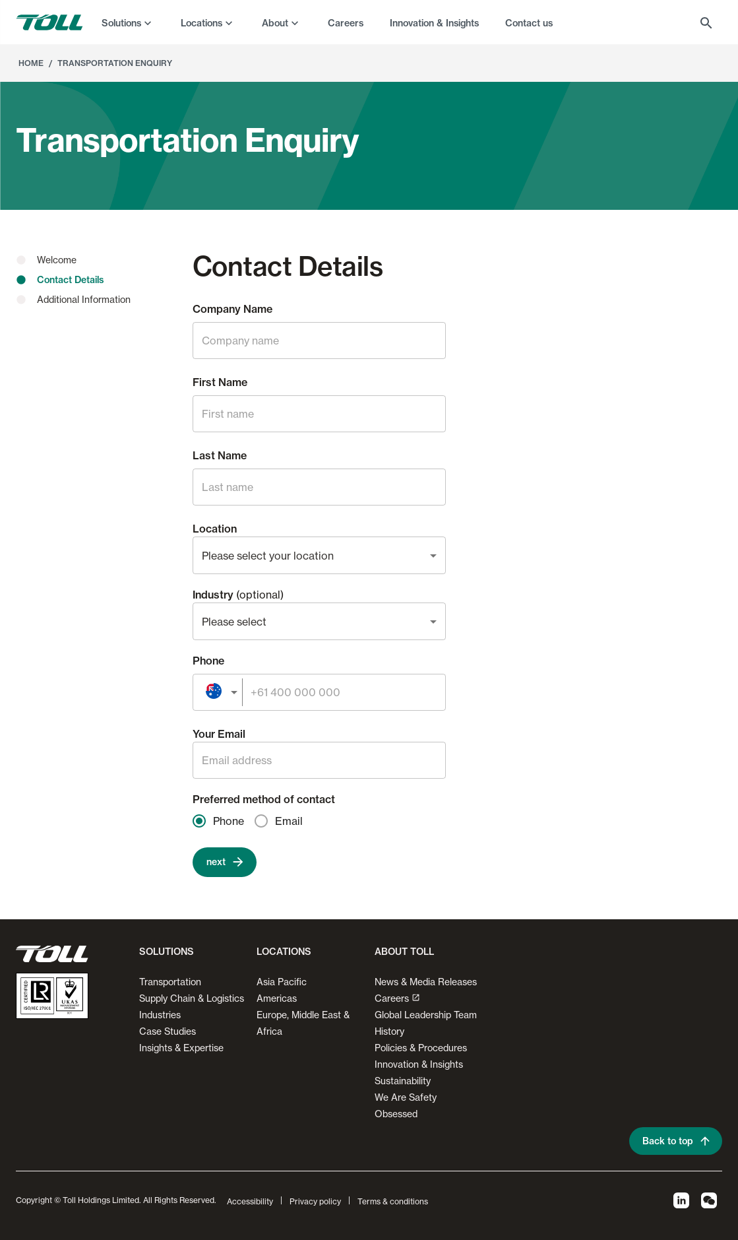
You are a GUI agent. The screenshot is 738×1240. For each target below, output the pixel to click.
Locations (201, 23)
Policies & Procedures (421, 1047)
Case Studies (167, 1031)
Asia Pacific (282, 981)
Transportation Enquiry (114, 63)
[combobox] (319, 555)
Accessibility (250, 1201)
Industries (160, 1014)
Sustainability (403, 1080)
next (224, 862)
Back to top (675, 1141)
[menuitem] (128, 22)
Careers (397, 998)
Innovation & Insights (419, 1064)
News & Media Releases (426, 981)
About (275, 23)
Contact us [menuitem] (529, 23)
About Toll (404, 952)
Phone (208, 660)
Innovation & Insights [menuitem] (434, 23)
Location (215, 528)
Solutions (121, 23)
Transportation (170, 981)
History (389, 1031)
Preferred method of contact (264, 799)
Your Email (219, 733)
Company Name (232, 308)
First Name (220, 382)
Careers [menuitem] (345, 23)
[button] (164, 957)
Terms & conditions (392, 1201)
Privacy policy (315, 1201)
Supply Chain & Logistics (191, 998)
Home (31, 63)
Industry (238, 594)
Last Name (220, 455)
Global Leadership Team (426, 1014)
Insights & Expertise (181, 1047)
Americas (277, 998)
